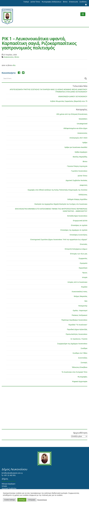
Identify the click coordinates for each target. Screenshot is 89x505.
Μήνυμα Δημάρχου (8, 484)
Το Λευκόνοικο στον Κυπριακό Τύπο (74, 372)
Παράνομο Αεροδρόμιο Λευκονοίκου (74, 320)
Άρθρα (85, 142)
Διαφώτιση (83, 185)
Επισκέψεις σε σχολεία (79, 225)
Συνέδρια (84, 348)
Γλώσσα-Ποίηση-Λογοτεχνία (77, 166)
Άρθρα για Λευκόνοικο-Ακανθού (76, 147)
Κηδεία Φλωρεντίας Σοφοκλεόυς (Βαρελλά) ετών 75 (68, 101)
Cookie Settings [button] (9, 500)
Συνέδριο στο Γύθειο (80, 353)
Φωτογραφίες (82, 377)
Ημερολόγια (83, 268)
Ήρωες (84, 273)
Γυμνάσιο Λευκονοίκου (79, 171)
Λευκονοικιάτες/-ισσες (79, 291)
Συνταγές (84, 362)
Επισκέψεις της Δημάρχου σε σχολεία (73, 230)
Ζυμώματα (83, 263)
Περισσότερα (42, 500)
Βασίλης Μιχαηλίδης (80, 157)
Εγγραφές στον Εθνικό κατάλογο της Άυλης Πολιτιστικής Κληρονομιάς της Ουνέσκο (57, 190)
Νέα (85, 301)
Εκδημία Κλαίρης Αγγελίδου (77, 199)
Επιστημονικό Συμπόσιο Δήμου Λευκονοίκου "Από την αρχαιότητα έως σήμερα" (58, 239)
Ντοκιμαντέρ (82, 306)
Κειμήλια (84, 287)
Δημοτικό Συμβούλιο (9, 488)
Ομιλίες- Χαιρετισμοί (80, 310)
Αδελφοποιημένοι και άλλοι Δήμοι (75, 128)
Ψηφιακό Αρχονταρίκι (79, 381)
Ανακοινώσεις (9, 57)
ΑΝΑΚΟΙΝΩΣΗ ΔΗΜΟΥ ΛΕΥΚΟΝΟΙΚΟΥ (72, 96)
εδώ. (14, 65)
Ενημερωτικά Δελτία (80, 221)
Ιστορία (84, 277)
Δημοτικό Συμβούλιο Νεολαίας (76, 180)
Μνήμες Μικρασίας (80, 296)
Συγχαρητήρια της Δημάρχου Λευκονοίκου (72, 344)
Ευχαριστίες (83, 258)
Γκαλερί (26, 2)
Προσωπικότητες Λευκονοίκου (76, 334)
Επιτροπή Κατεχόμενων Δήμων (76, 249)
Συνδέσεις (83, 2)
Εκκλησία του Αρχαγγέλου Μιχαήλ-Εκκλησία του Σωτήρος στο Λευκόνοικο (61, 204)
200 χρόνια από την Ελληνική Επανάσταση (71, 114)
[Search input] (43, 78)
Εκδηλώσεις (83, 195)
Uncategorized (82, 124)
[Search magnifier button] (85, 78)
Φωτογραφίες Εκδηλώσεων (51, 2)
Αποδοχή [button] (22, 500)
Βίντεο (65, 2)
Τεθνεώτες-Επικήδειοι (79, 367)
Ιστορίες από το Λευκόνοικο (77, 282)
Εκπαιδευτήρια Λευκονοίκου (77, 216)
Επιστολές (83, 244)
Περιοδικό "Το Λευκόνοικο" (77, 325)
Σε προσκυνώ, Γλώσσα (79, 339)
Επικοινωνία (73, 2)
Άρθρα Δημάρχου (81, 152)
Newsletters (83, 119)
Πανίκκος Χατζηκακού (79, 315)
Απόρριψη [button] (31, 500)
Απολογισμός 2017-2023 (78, 138)
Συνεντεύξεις (82, 358)
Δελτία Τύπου (35, 2)
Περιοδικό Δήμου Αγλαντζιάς (77, 329)
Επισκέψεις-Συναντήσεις (78, 235)
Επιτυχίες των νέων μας (78, 254)
